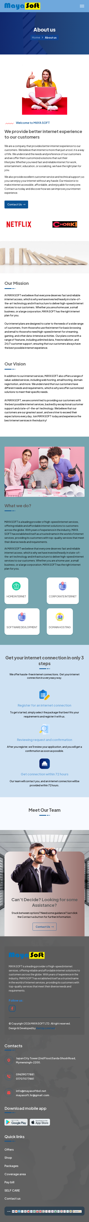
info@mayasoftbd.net (31, 1090)
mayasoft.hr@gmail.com (32, 1095)
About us (51, 37)
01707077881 (25, 1078)
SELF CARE (12, 1190)
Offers (9, 1149)
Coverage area (15, 1174)
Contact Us (16, 204)
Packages (11, 1166)
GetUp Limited (45, 1028)
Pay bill (9, 1182)
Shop (8, 1158)
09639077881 (25, 1074)
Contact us (12, 1198)
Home (36, 37)
